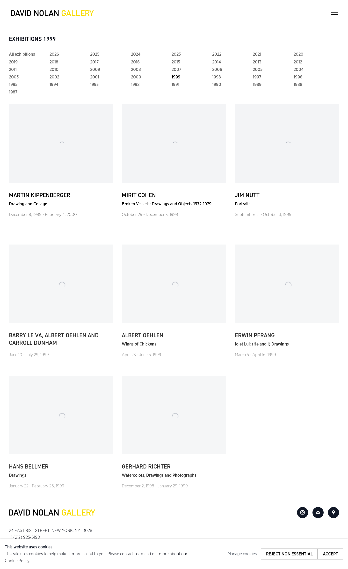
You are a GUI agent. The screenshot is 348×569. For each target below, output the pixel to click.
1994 (54, 84)
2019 (13, 62)
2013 (257, 62)
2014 (216, 62)
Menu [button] (334, 13)
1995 (13, 84)
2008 (136, 69)
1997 (257, 77)
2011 (13, 69)
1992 (135, 84)
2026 (54, 54)
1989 (257, 84)
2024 (135, 54)
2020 (298, 54)
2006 (217, 69)
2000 (136, 77)
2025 (95, 54)
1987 (13, 92)
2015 (176, 62)
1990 (216, 84)
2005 (258, 69)
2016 (135, 62)
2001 (94, 77)
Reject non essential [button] (289, 553)
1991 (175, 84)
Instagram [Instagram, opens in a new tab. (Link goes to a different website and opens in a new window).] (302, 512)
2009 (95, 69)
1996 (298, 77)
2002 (54, 77)
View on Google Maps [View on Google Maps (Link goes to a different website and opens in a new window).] (333, 512)
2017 (94, 62)
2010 (54, 69)
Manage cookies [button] (242, 553)
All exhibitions (22, 54)
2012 (298, 62)
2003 (14, 77)
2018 (54, 62)
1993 (94, 84)
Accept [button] (330, 553)
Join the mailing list (318, 512)
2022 (216, 54)
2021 (257, 54)
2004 (299, 69)
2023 (176, 54)
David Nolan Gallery (52, 13)
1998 (216, 77)
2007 (176, 69)
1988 (298, 84)
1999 (176, 77)
